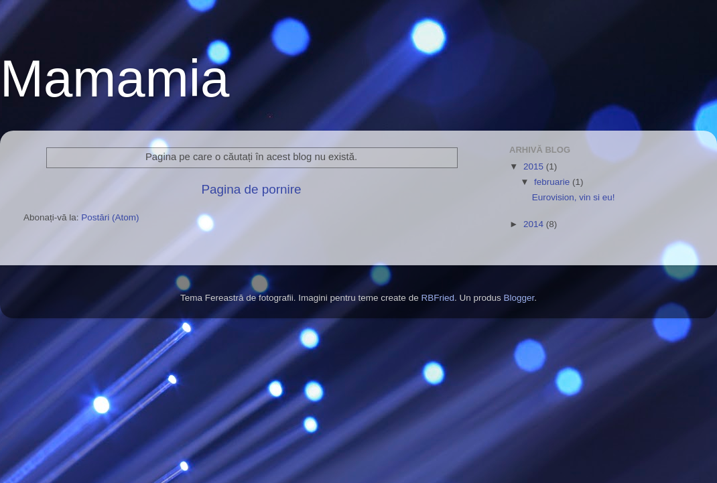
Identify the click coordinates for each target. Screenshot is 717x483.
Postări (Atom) (110, 217)
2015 (534, 166)
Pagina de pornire (251, 189)
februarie (553, 182)
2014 (534, 224)
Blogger (518, 298)
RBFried (437, 298)
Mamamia (114, 78)
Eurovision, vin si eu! (573, 197)
